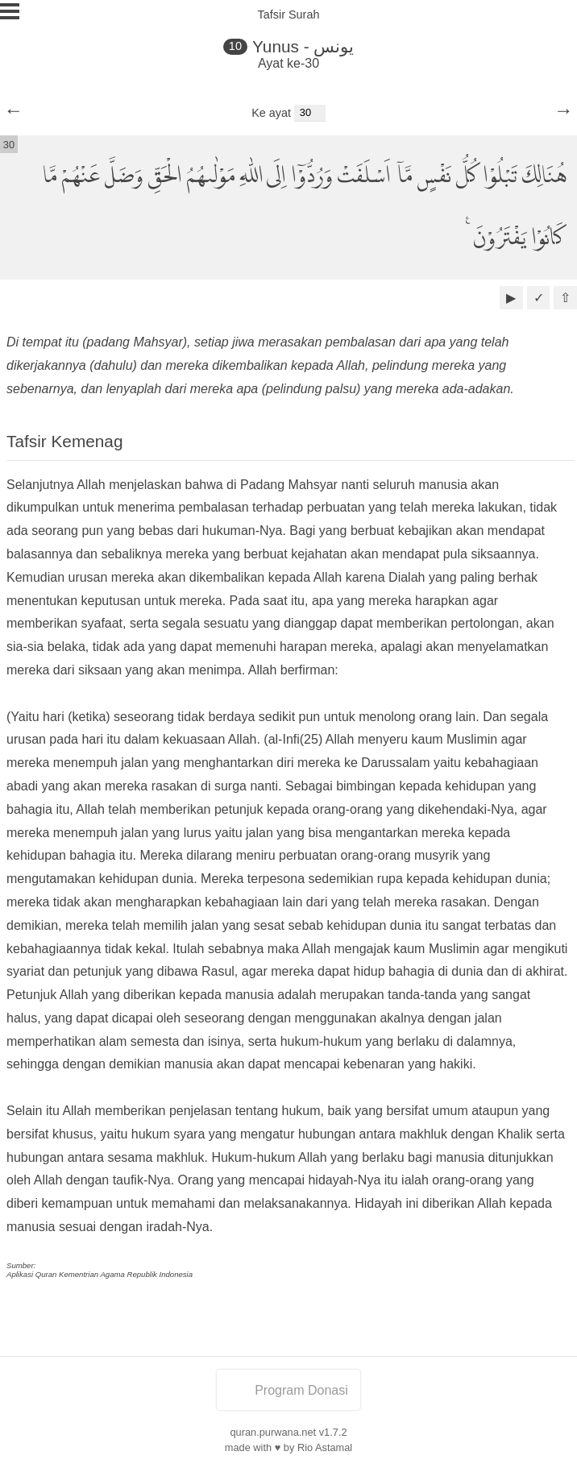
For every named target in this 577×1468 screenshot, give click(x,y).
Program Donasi (288, 1390)
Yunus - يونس (303, 46)
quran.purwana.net (273, 1432)
